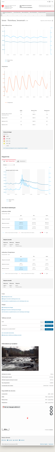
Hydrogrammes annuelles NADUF (8, 328)
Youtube (10, 440)
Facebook (22, 440)
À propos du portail (42, 12)
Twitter (4, 440)
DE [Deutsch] (47, 1)
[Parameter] (9, 165)
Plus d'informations (33, 12)
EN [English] (52, 1)
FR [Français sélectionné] (49, 1)
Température (4, 325)
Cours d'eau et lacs (17, 12)
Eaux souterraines (25, 12)
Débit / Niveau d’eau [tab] (10, 161)
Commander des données (8, 332)
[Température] (42, 326)
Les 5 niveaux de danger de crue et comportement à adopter (15, 148)
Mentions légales (44, 444)
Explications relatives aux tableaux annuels (12, 335)
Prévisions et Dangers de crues (7, 13)
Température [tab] (22, 161)
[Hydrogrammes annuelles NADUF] (42, 329)
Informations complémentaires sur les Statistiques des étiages (16, 311)
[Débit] (42, 322)
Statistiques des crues (7, 296)
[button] (40, 232)
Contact (3, 1)
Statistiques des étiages (8, 307)
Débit (3, 321)
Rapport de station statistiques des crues (11, 298)
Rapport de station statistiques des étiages (12, 309)
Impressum (51, 444)
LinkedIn (16, 440)
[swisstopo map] (27, 418)
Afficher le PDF (49, 322)
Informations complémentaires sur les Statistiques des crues (16, 301)
